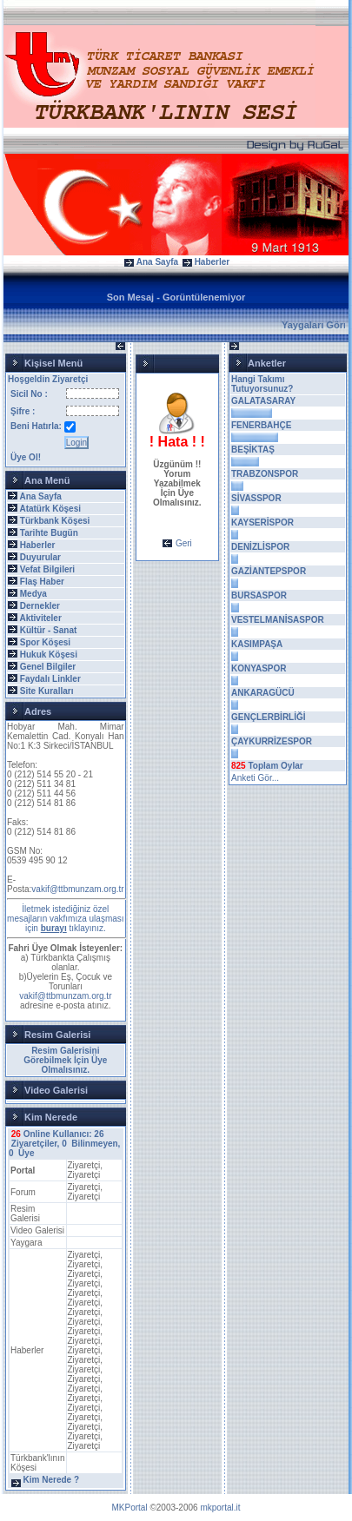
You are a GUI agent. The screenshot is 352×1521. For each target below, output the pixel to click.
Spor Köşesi (45, 642)
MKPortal (130, 1507)
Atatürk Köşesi (50, 508)
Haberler (212, 262)
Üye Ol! (25, 457)
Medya (33, 593)
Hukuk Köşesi (48, 654)
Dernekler (40, 606)
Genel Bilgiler (48, 666)
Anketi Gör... (255, 778)
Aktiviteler (40, 618)
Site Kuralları (47, 691)
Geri (184, 543)
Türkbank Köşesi (55, 521)
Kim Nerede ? (51, 1480)
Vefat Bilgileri (47, 569)
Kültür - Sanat (48, 630)
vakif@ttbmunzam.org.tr (77, 889)
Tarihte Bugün (49, 533)
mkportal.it (220, 1507)
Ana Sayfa (157, 262)
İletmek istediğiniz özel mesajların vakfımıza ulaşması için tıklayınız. (65, 918)
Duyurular (40, 557)
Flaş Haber (42, 581)
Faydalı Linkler (50, 679)
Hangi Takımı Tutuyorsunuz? (262, 383)
